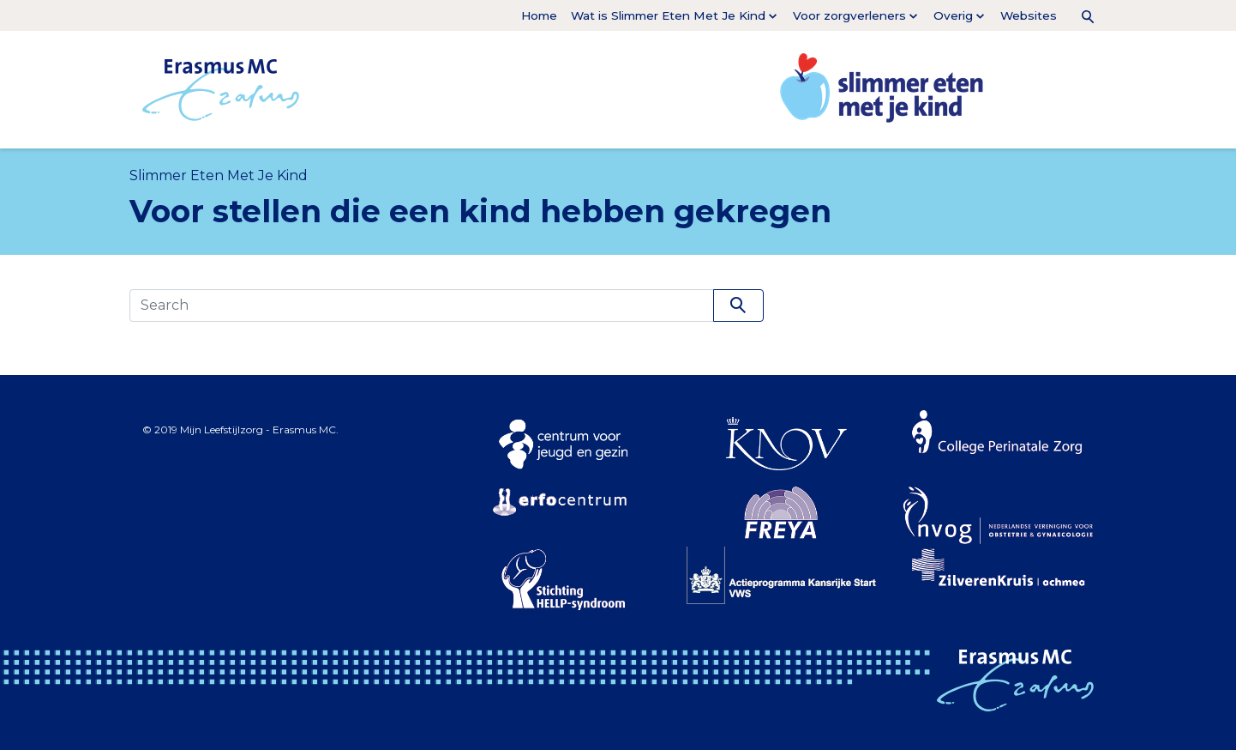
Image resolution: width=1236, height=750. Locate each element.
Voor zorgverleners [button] (849, 15)
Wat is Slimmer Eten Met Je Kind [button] (668, 15)
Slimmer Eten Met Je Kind (218, 175)
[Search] (421, 305)
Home (539, 15)
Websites (1028, 15)
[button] (1081, 15)
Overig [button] (953, 15)
